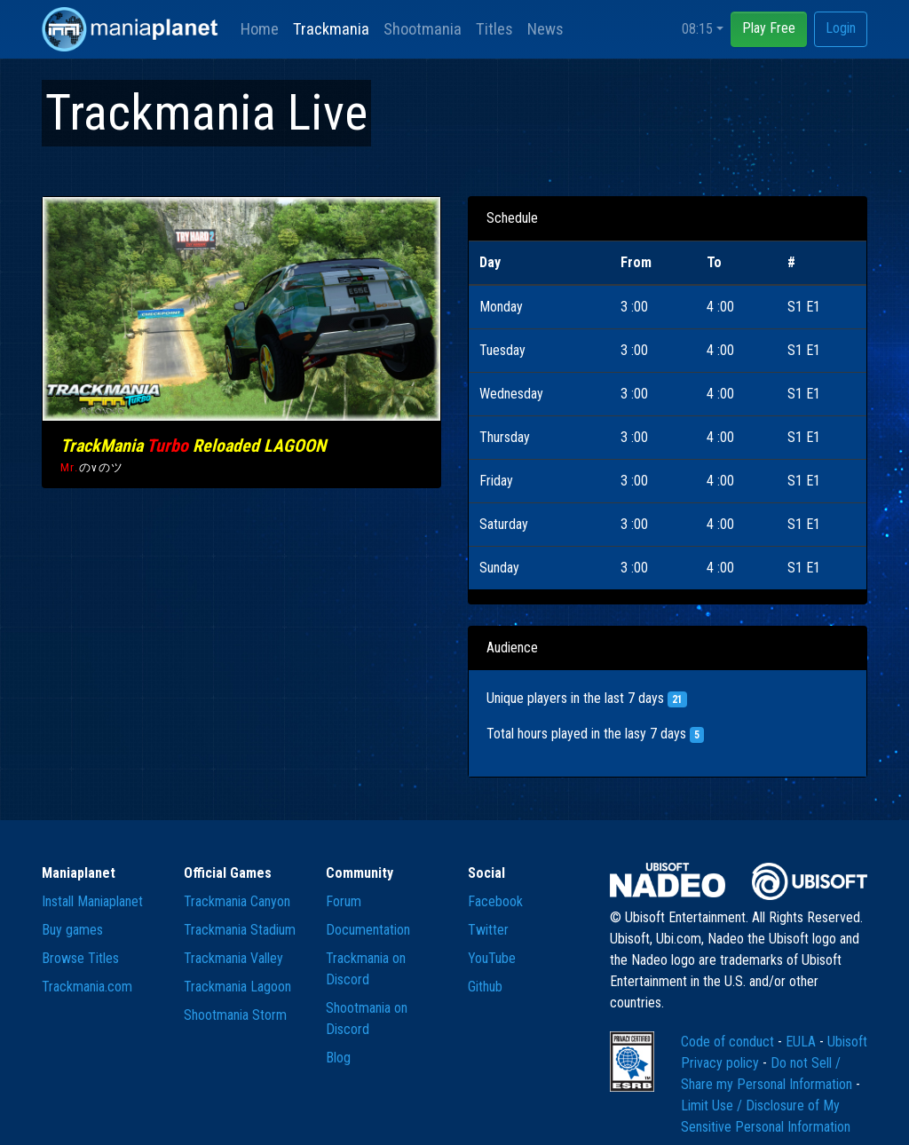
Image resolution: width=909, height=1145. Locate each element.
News (545, 29)
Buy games (72, 929)
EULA (802, 1041)
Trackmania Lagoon (237, 986)
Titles (494, 29)
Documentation (368, 929)
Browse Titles (80, 958)
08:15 (697, 28)
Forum (343, 901)
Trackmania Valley (233, 958)
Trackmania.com (87, 986)
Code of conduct (729, 1041)
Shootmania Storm (235, 1015)
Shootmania (422, 29)
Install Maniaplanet (92, 901)
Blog (338, 1057)
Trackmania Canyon (237, 901)
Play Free (768, 28)
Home (260, 29)
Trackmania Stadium (240, 929)
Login (841, 28)
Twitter (488, 929)
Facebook (495, 901)
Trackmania (331, 29)
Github (485, 986)
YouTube (492, 958)
